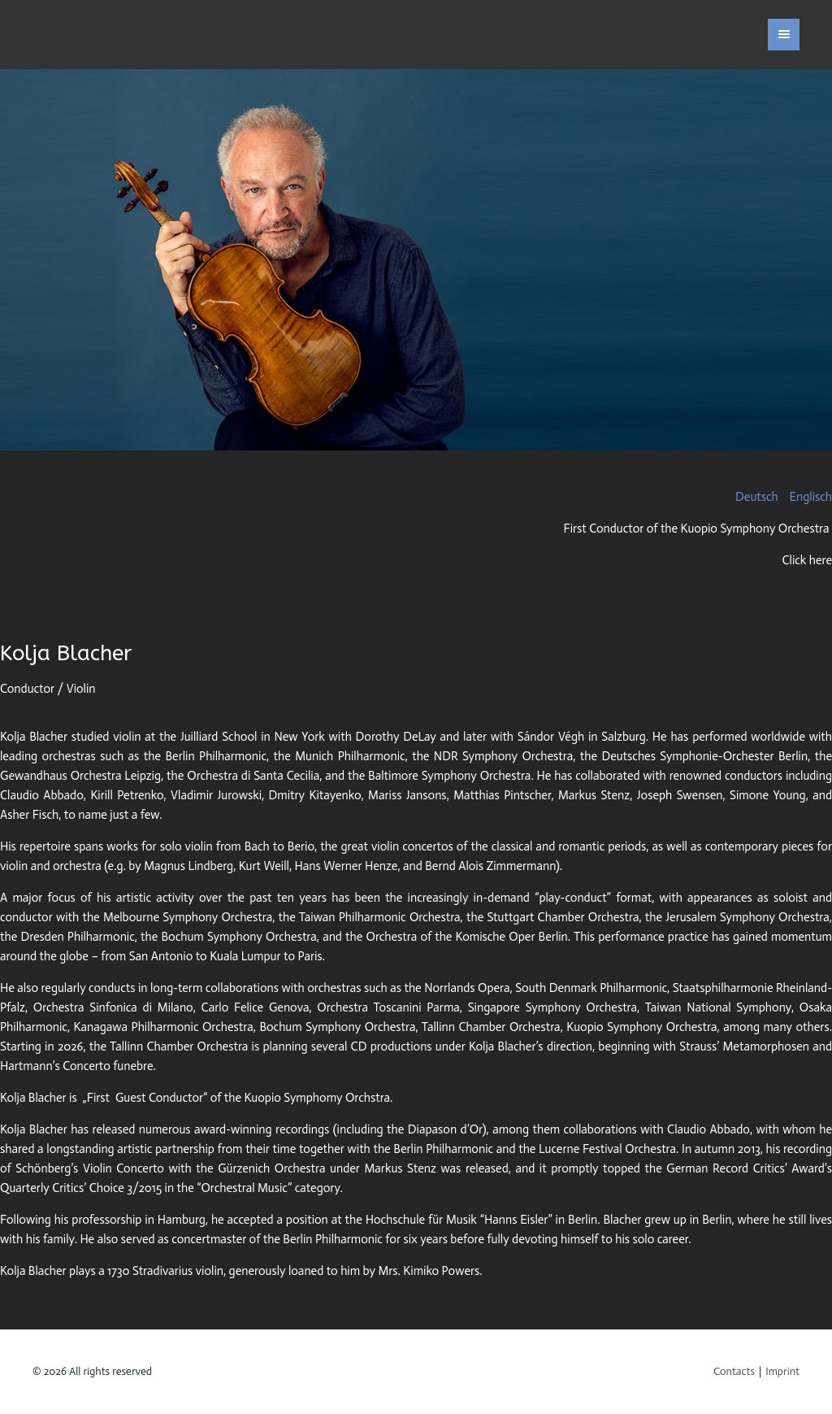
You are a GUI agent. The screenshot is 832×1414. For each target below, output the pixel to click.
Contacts (734, 1371)
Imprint (782, 1371)
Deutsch (758, 496)
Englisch (811, 496)
